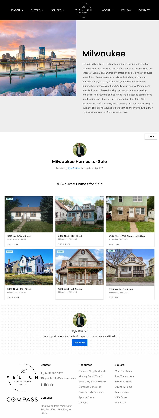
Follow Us (120, 402)
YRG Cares (121, 397)
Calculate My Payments (91, 392)
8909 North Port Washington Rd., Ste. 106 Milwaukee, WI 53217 (56, 409)
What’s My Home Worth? (92, 381)
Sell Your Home (123, 381)
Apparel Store (86, 397)
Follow (126, 10)
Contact (144, 10)
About (108, 10)
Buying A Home (123, 386)
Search (17, 10)
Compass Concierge (90, 386)
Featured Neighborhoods (92, 371)
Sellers (58, 10)
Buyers (37, 10)
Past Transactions (124, 376)
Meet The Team (123, 371)
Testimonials (121, 392)
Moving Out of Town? (90, 376)
